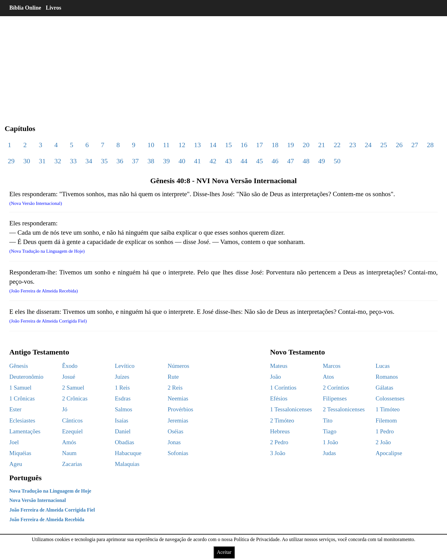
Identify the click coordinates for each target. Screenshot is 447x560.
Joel (14, 442)
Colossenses (390, 398)
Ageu (15, 464)
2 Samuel (73, 387)
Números (178, 366)
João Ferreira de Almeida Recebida (46, 519)
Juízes (122, 376)
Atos (328, 376)
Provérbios (180, 409)
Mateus (278, 366)
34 (88, 161)
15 (228, 145)
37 (135, 161)
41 (197, 161)
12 (181, 145)
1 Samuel (20, 387)
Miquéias (20, 453)
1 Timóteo (388, 409)
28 (430, 145)
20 (306, 145)
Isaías (121, 420)
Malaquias (127, 464)
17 (259, 145)
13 (197, 145)
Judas (329, 453)
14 (213, 145)
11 (166, 145)
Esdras (123, 398)
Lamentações (24, 431)
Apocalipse (389, 453)
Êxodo (70, 366)
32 (57, 161)
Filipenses (335, 398)
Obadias (124, 442)
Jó (64, 409)
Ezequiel (72, 431)
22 (337, 145)
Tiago (329, 431)
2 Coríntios (336, 387)
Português (25, 478)
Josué (68, 376)
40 (181, 161)
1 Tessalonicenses (291, 409)
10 (150, 145)
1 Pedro (385, 431)
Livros (53, 8)
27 (414, 145)
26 (399, 145)
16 (244, 145)
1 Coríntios (283, 387)
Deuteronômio (26, 376)
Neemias (178, 398)
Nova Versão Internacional (37, 500)
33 (73, 161)
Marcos (332, 366)
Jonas (174, 442)
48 (306, 161)
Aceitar (224, 552)
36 (119, 161)
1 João (330, 442)
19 (290, 145)
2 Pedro (279, 442)
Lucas (383, 366)
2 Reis (175, 387)
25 (383, 145)
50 (337, 161)
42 (213, 161)
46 (275, 161)
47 (290, 161)
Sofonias (178, 453)
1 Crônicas (22, 398)
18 (275, 145)
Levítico (124, 366)
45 (259, 161)
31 (42, 161)
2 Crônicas (75, 398)
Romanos (387, 376)
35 (104, 161)
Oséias (175, 431)
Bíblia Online (25, 8)
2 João (383, 442)
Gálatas (384, 387)
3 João (277, 453)
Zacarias (72, 464)
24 (368, 145)
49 (321, 161)
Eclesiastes (22, 420)
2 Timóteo (282, 420)
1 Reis (122, 387)
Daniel (123, 431)
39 (166, 161)
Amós (69, 442)
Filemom (386, 420)
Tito (327, 420)
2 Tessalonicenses (344, 409)
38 (150, 161)
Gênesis (18, 366)
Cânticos (72, 420)
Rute (173, 376)
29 (11, 161)
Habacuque (128, 453)
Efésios (278, 398)
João (275, 376)
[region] (223, 65)
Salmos (123, 409)
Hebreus (280, 431)
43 (228, 161)
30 (26, 161)
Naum (69, 453)
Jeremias (178, 420)
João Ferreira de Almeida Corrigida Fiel (52, 510)
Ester (15, 409)
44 (244, 161)
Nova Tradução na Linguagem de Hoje (50, 491)
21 (321, 145)
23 (352, 145)
